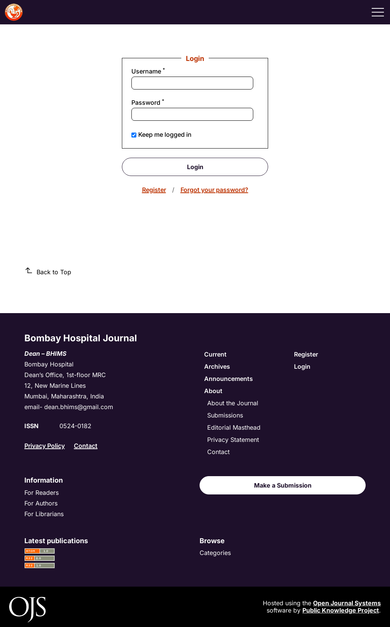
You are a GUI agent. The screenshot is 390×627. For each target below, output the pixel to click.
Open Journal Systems (347, 603)
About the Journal (232, 403)
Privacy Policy (44, 445)
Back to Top (47, 271)
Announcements (228, 378)
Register (154, 190)
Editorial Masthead (234, 427)
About (213, 391)
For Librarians (44, 514)
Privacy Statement (233, 439)
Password (160, 102)
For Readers (41, 492)
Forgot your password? (214, 190)
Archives (217, 366)
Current (215, 354)
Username (160, 71)
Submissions (225, 415)
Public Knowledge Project (340, 610)
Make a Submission (283, 485)
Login (195, 167)
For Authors (41, 503)
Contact (86, 445)
